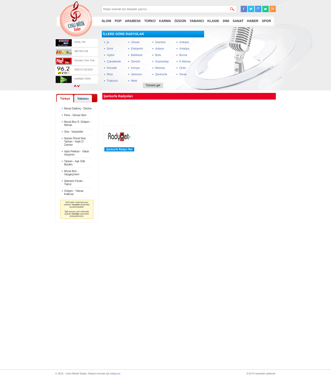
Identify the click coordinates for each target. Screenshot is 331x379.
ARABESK (133, 21)
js (108, 42)
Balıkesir (137, 55)
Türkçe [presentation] (65, 98)
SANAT (238, 21)
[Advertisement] (241, 59)
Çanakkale (114, 61)
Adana (159, 48)
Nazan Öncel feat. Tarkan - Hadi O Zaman (75, 141)
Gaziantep (162, 61)
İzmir (110, 48)
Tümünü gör (153, 85)
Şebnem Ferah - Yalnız (74, 182)
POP (118, 21)
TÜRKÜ (150, 21)
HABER (252, 21)
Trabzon (112, 80)
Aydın (110, 55)
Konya (135, 68)
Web (134, 80)
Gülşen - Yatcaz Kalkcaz (73, 192)
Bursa (183, 55)
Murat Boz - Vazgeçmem (71, 173)
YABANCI (196, 21)
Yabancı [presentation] (83, 98)
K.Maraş (184, 61)
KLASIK (213, 21)
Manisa (160, 68)
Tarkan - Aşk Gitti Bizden (74, 163)
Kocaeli (112, 68)
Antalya (184, 48)
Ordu (182, 68)
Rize (110, 74)
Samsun (136, 74)
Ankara (184, 42)
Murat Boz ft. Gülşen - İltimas (77, 123)
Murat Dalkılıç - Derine (77, 108)
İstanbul (160, 42)
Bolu (158, 55)
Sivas (183, 74)
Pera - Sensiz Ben (75, 115)
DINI (226, 21)
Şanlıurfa (161, 74)
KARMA (165, 21)
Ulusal (135, 42)
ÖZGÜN (180, 21)
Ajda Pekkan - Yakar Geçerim (76, 153)
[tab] (65, 98)
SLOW (106, 21)
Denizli (135, 61)
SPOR (266, 21)
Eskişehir (137, 48)
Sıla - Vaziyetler (73, 131)
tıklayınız (115, 373)
